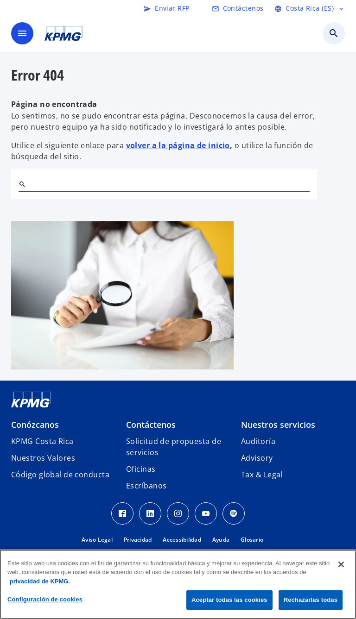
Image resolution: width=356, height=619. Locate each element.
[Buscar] (22, 184)
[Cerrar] (341, 564)
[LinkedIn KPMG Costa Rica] (150, 513)
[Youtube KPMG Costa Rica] (206, 513)
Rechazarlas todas (310, 599)
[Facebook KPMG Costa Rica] (122, 513)
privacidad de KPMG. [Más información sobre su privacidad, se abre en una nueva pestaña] (40, 581)
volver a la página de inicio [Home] (178, 145)
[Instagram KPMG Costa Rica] (178, 513)
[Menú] (22, 33)
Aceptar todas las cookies (229, 599)
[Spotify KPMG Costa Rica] (233, 513)
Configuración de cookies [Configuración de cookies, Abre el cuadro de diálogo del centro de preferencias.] (45, 599)
